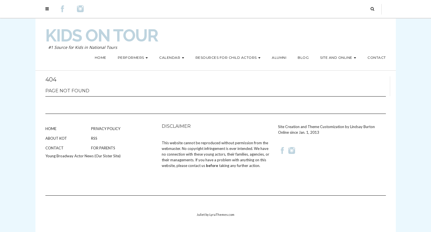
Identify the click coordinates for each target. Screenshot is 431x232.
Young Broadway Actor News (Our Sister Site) (83, 156)
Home (50, 128)
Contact (54, 148)
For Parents (103, 148)
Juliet (201, 214)
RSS (94, 138)
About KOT (56, 138)
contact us (196, 165)
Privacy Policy (105, 128)
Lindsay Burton (362, 126)
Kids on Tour (101, 35)
